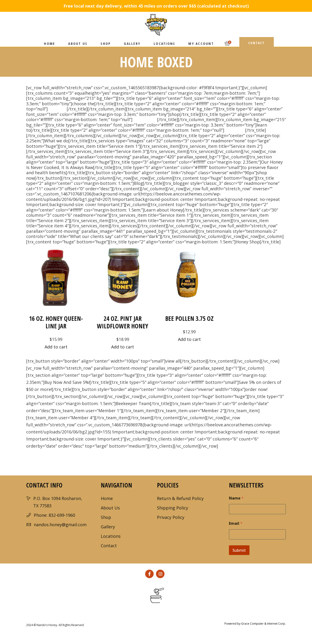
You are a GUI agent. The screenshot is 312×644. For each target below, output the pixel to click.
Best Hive (57, 109)
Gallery (108, 527)
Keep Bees (234, 130)
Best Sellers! (144, 119)
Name (236, 498)
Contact (109, 545)
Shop (106, 517)
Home (107, 498)
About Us (110, 508)
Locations (111, 536)
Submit (239, 550)
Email (235, 523)
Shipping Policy (172, 508)
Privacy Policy (170, 517)
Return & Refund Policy (180, 498)
